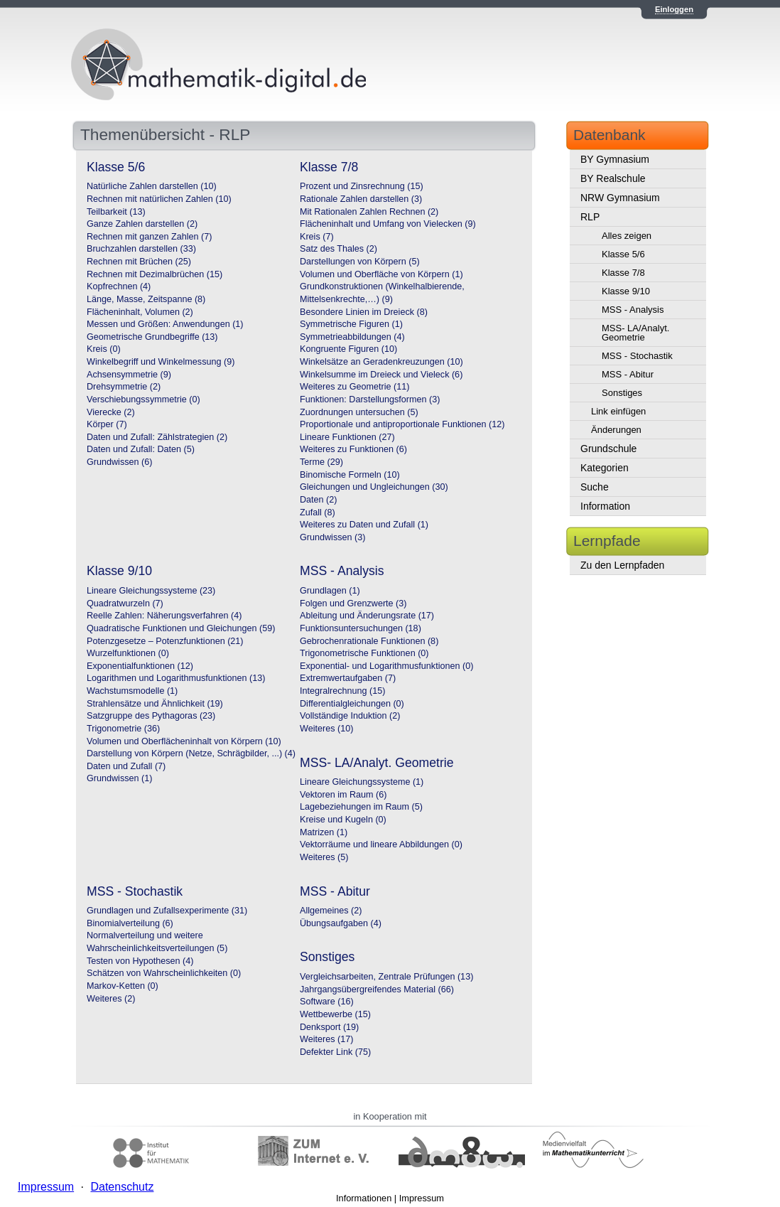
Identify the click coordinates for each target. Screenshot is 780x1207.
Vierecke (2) (111, 412)
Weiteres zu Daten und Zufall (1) (364, 525)
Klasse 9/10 (626, 291)
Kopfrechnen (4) (119, 286)
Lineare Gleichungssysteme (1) (361, 782)
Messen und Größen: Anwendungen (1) (165, 324)
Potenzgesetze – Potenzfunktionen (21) (165, 641)
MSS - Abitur (628, 374)
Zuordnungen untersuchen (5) (359, 412)
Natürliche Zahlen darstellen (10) (152, 186)
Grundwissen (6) (119, 462)
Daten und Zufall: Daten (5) (141, 449)
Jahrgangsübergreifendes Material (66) (377, 989)
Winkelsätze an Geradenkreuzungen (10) (381, 362)
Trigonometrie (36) (123, 729)
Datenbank (609, 135)
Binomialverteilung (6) (130, 923)
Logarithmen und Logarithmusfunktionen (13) (176, 678)
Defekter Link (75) (335, 1052)
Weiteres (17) (326, 1039)
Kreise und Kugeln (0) (343, 820)
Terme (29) (321, 462)
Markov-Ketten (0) (122, 986)
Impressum (421, 1198)
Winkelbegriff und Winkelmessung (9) (160, 362)
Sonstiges (622, 392)
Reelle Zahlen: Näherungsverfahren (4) (164, 616)
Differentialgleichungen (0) (352, 704)
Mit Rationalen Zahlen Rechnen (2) (369, 212)
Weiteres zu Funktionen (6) (353, 449)
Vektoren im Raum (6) (343, 795)
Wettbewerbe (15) (335, 1014)
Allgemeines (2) (331, 911)
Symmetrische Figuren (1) (351, 324)
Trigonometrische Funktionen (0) (364, 653)
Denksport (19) (329, 1027)
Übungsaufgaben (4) (340, 923)
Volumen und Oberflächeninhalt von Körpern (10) (184, 741)
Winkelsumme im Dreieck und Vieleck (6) (381, 375)
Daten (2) (318, 500)
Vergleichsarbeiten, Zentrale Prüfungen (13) (386, 977)
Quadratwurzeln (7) (125, 603)
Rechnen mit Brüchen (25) (139, 262)
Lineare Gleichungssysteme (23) (151, 591)
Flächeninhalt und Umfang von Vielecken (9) (388, 224)
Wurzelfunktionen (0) (128, 653)
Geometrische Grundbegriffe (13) (152, 337)
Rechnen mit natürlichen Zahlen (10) (159, 199)
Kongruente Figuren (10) (348, 349)
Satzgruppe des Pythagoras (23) (151, 716)
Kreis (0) (104, 349)
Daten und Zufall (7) (126, 766)
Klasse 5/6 (623, 254)
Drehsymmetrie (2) (124, 387)
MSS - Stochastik (637, 355)
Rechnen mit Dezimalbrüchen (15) (154, 274)
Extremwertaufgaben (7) (348, 678)
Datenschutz (121, 1187)
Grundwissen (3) (332, 537)
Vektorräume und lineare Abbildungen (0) (381, 844)
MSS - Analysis (632, 309)
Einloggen (674, 9)
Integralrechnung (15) (342, 691)
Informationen (363, 1198)
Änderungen (616, 429)
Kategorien (604, 467)
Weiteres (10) (326, 729)
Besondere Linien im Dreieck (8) (364, 312)
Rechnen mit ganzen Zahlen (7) (149, 237)
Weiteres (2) (111, 999)
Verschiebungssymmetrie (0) (143, 399)
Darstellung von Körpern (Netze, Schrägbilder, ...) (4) (191, 753)
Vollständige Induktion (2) (350, 716)
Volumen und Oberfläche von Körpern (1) (381, 274)
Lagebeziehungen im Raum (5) (361, 807)
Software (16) (327, 1002)
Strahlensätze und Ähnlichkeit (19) (155, 704)
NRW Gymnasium (620, 197)
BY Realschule (613, 178)
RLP (590, 216)
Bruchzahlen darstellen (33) (141, 249)
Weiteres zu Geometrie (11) (354, 387)
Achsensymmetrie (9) (129, 375)
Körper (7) (107, 424)
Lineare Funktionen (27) (347, 437)
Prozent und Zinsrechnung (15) (361, 186)
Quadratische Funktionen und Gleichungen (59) (181, 628)
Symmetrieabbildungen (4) (352, 337)
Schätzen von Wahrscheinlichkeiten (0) (164, 973)
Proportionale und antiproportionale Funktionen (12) (402, 424)
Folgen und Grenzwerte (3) (353, 603)
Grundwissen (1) (119, 778)
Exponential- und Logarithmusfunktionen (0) (386, 666)
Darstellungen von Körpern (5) (360, 262)
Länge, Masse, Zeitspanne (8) (146, 299)
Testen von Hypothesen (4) (140, 961)
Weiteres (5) (324, 857)
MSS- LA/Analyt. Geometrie (635, 333)
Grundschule (608, 448)
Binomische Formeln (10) (350, 475)
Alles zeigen (626, 235)
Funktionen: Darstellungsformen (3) (370, 399)
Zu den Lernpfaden (622, 565)
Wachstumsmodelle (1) (132, 691)
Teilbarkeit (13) (116, 212)
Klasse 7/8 (623, 272)
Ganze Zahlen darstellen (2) (142, 224)
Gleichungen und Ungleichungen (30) (374, 487)
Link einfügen (618, 411)
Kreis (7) (317, 237)
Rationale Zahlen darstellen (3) (361, 199)
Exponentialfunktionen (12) (140, 666)
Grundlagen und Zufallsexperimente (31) (167, 911)
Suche (594, 487)
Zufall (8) (317, 512)
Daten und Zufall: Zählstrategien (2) (157, 437)
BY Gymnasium (614, 159)
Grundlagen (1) (330, 591)
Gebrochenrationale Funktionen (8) (369, 641)
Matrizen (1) (323, 832)
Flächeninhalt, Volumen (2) (140, 312)
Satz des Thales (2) (338, 249)
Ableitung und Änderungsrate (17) (367, 616)
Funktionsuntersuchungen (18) (360, 628)
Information (605, 506)
